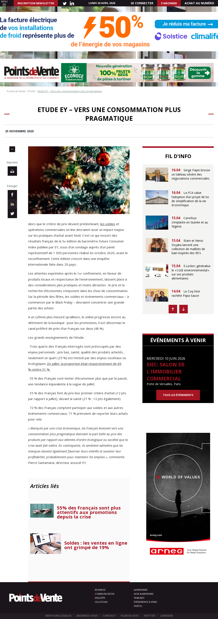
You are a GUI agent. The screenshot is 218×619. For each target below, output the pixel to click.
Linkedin (166, 616)
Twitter (149, 616)
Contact (109, 616)
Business (100, 589)
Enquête (100, 597)
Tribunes (139, 597)
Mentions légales (58, 616)
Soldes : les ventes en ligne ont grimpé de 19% (95, 545)
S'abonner (169, 3)
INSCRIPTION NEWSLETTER (35, 3)
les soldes (107, 224)
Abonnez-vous (87, 616)
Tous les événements (178, 395)
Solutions (101, 601)
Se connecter (142, 3)
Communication (104, 593)
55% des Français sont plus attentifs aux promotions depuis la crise (89, 512)
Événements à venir (145, 601)
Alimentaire (141, 589)
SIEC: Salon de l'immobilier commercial (166, 371)
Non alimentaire (143, 593)
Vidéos (138, 606)
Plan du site (129, 616)
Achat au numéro (199, 3)
